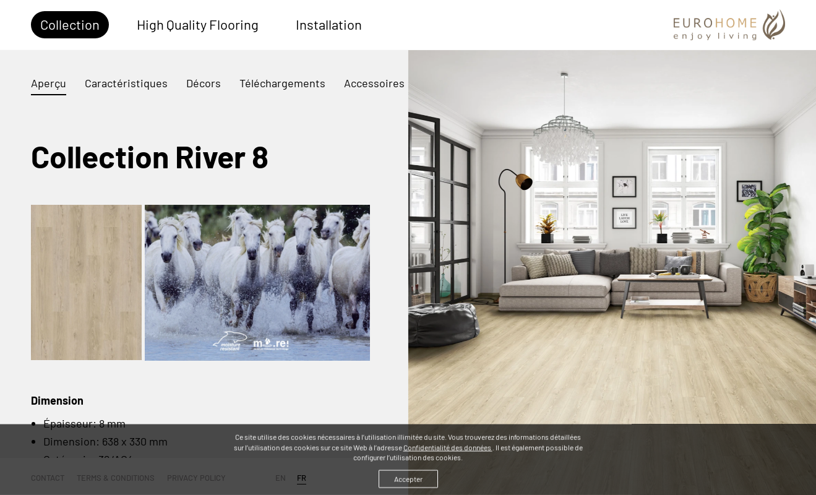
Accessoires (374, 83)
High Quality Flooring (198, 24)
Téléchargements (282, 83)
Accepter (408, 482)
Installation (329, 24)
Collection (70, 24)
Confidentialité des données (447, 450)
